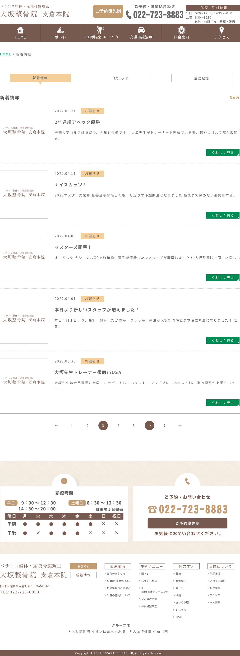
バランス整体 (149, 581)
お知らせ (121, 78)
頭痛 (178, 595)
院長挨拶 (215, 573)
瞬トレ (145, 573)
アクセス (215, 595)
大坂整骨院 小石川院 (150, 631)
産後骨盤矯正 (149, 606)
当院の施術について (118, 595)
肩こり (180, 588)
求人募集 (215, 602)
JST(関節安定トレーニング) (155, 589)
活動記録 (201, 78)
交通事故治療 (149, 599)
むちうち (181, 610)
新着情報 (40, 77)
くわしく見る (223, 152)
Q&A (179, 617)
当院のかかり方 (116, 573)
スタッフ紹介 (218, 581)
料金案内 (215, 588)
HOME (5, 54)
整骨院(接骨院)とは (118, 581)
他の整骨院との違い (118, 588)
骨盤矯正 (181, 581)
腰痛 (178, 573)
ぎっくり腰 (182, 602)
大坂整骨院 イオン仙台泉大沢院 (98, 631)
